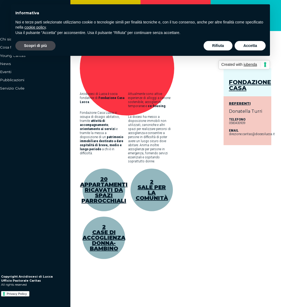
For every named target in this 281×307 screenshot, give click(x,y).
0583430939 (237, 123)
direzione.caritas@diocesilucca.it (252, 134)
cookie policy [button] (35, 27)
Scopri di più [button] (35, 45)
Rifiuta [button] (218, 45)
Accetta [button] (250, 45)
